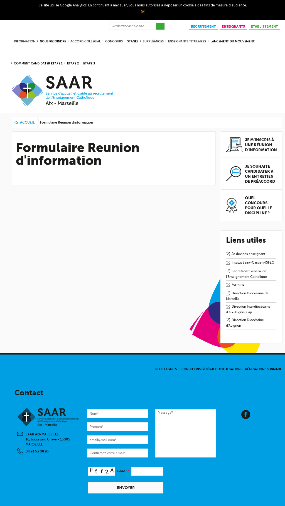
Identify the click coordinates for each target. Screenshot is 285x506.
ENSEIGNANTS (233, 26)
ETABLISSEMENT (264, 26)
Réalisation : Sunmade (263, 369)
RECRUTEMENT (203, 26)
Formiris (238, 284)
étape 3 (89, 63)
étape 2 (73, 63)
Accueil (27, 122)
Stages (132, 41)
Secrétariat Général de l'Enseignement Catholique (246, 274)
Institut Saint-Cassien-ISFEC (253, 262)
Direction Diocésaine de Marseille (247, 296)
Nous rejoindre (53, 41)
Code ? (123, 471)
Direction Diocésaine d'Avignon (245, 323)
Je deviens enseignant (248, 254)
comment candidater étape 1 (38, 63)
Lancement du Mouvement (232, 41)
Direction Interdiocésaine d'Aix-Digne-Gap (248, 309)
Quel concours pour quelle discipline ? (258, 205)
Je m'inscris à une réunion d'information (261, 145)
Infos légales (165, 369)
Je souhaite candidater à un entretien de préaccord (260, 174)
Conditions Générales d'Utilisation (210, 369)
